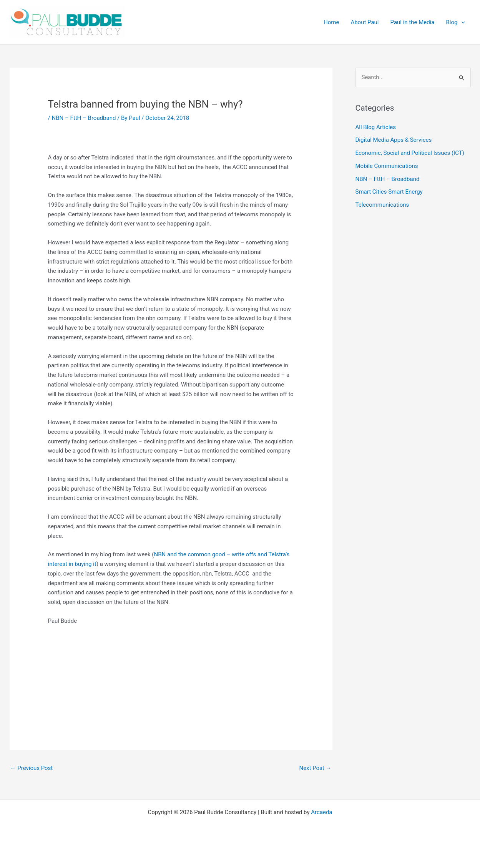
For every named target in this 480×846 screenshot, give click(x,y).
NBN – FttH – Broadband (83, 117)
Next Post (315, 768)
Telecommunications (382, 204)
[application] (461, 22)
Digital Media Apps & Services (393, 139)
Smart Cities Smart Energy (389, 191)
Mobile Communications (386, 166)
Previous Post (31, 768)
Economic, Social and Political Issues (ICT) (409, 152)
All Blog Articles (375, 127)
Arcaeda (321, 812)
